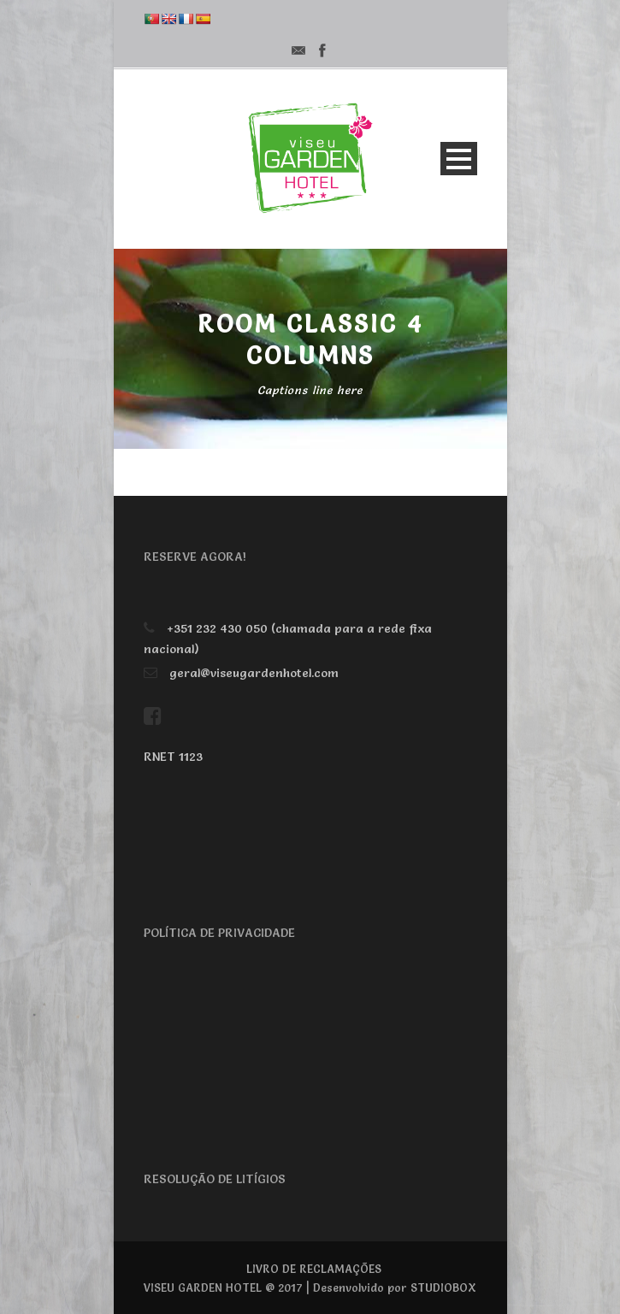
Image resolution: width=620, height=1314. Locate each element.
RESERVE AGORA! (195, 556)
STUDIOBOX (443, 1287)
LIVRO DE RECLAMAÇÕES (313, 1269)
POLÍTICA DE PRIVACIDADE (219, 932)
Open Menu (458, 158)
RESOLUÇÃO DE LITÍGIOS (215, 1179)
